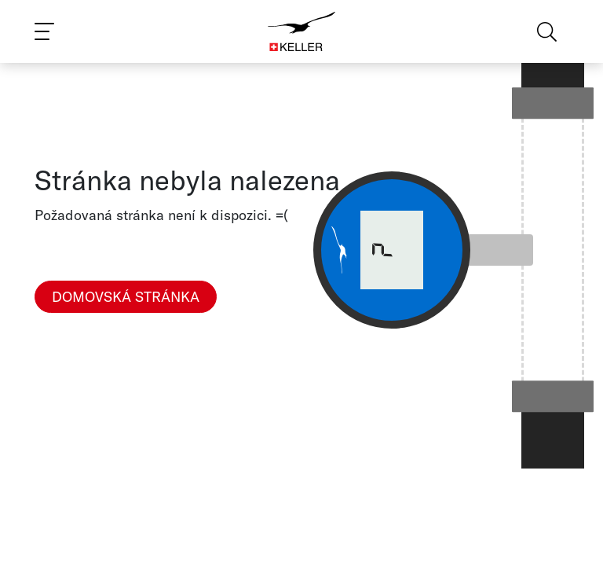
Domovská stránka (125, 297)
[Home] (302, 31)
